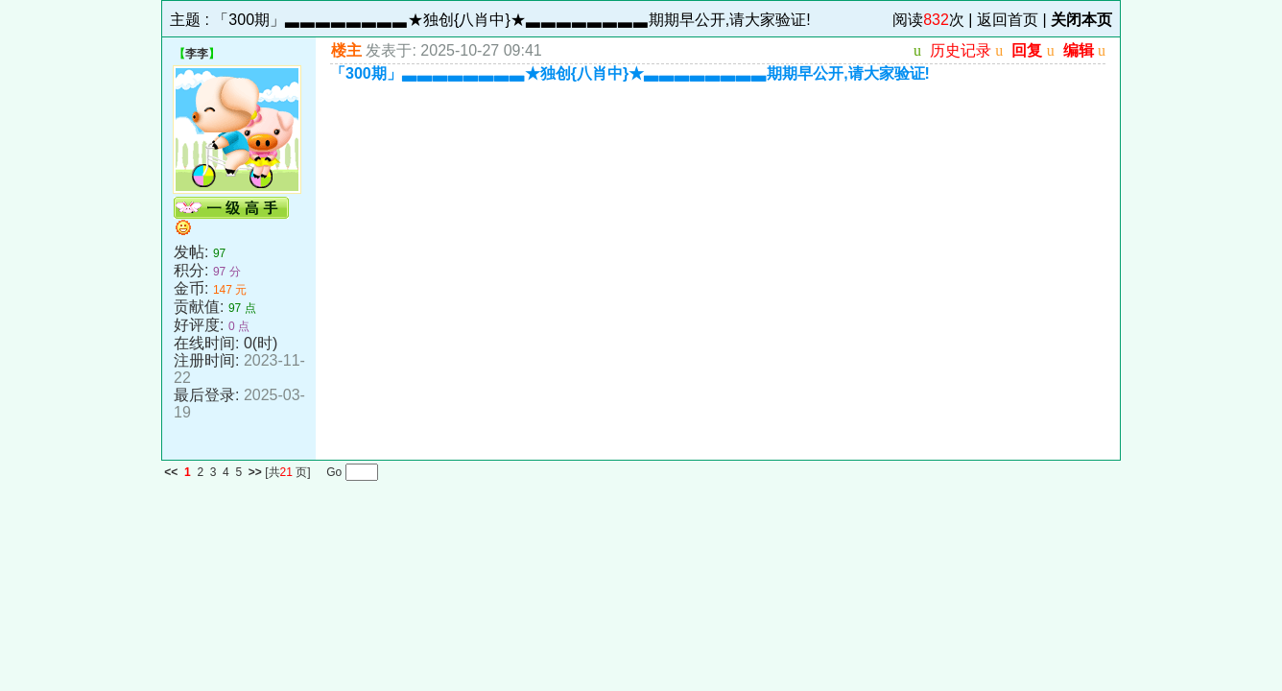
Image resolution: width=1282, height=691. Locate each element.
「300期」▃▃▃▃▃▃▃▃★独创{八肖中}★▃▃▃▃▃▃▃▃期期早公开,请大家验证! (511, 20)
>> (255, 472)
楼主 (346, 50)
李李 (196, 53)
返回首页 (1007, 20)
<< (171, 472)
